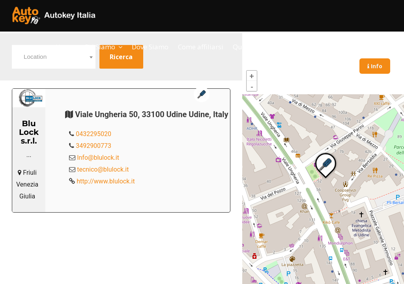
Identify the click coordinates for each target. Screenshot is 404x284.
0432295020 (93, 134)
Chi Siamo (99, 46)
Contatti (297, 46)
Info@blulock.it (98, 157)
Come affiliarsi (200, 46)
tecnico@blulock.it (103, 169)
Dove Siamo (150, 46)
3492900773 (93, 145)
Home (65, 46)
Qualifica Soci (254, 46)
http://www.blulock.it (106, 181)
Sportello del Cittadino (354, 46)
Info (374, 66)
